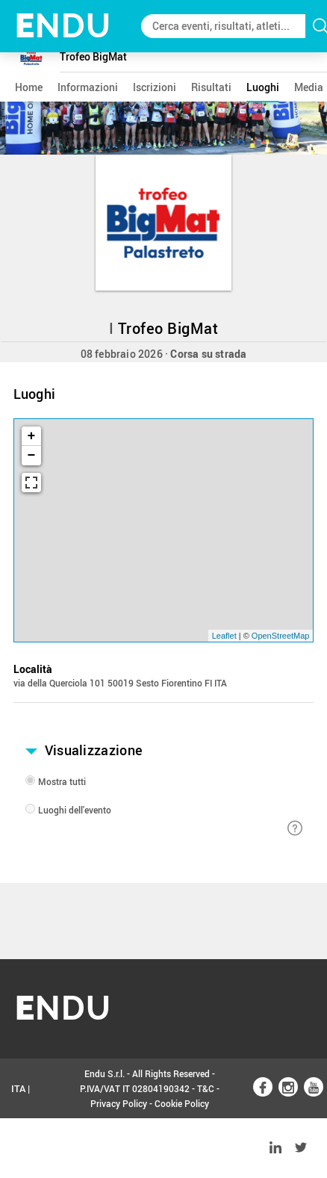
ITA (18, 1088)
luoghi (262, 87)
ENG (21, 1148)
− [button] (32, 456)
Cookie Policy (182, 1103)
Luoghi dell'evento (74, 810)
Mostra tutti (62, 781)
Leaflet (224, 635)
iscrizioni (154, 87)
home (29, 87)
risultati (211, 87)
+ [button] (32, 436)
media (308, 87)
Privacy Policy (118, 1103)
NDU (63, 26)
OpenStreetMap (281, 635)
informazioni (87, 87)
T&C (205, 1088)
